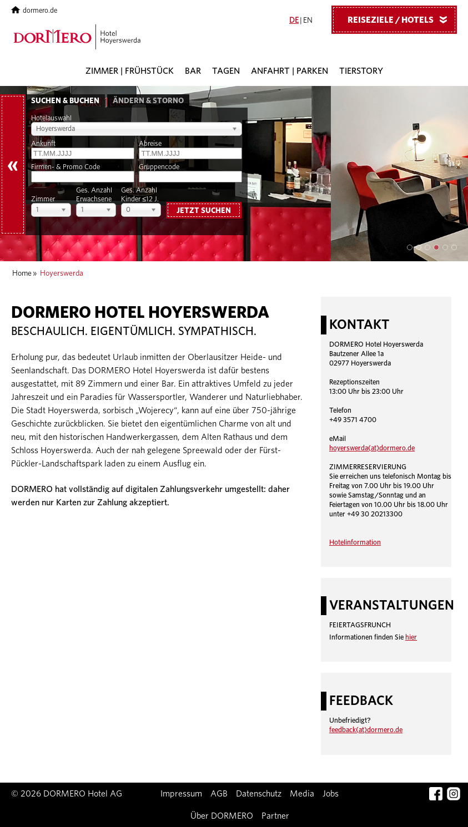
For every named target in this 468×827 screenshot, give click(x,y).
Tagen (226, 71)
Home (22, 273)
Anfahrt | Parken (289, 71)
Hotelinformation (355, 542)
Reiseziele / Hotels (401, 19)
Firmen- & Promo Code (65, 167)
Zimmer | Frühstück (129, 71)
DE (294, 20)
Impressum (181, 793)
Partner (275, 815)
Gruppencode (159, 167)
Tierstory (361, 71)
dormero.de (34, 10)
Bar (193, 71)
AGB (219, 793)
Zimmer (43, 199)
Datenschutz (258, 793)
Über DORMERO (221, 815)
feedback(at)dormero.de (365, 730)
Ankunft (43, 144)
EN (308, 20)
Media (302, 793)
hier (411, 637)
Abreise (150, 144)
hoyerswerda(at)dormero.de (372, 448)
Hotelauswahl (51, 118)
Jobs (331, 793)
